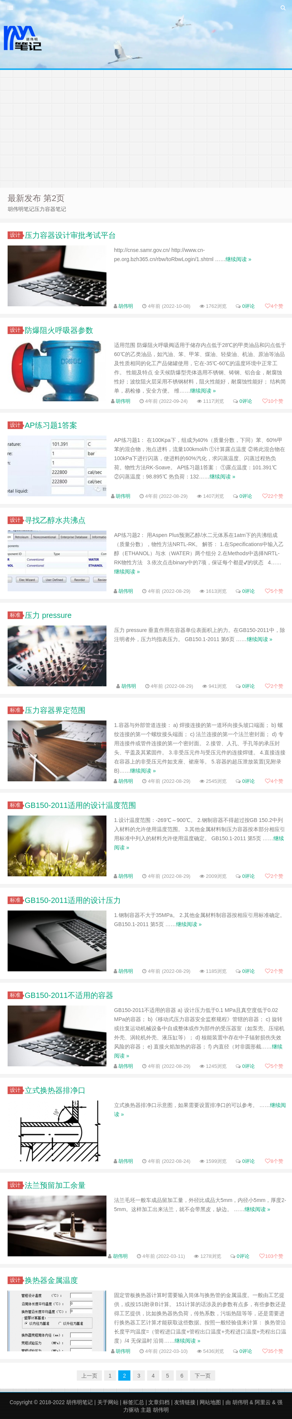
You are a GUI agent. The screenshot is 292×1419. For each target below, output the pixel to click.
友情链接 (184, 1402)
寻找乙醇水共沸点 (55, 520)
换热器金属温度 (51, 1280)
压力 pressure (48, 615)
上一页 (89, 1376)
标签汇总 (133, 1402)
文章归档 (159, 1402)
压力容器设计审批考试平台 (70, 235)
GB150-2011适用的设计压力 (73, 900)
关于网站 (108, 1402)
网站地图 (210, 1402)
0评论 (248, 306)
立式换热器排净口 (55, 1090)
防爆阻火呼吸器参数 (59, 330)
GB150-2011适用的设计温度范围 (80, 805)
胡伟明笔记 (79, 1402)
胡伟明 (125, 306)
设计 (16, 235)
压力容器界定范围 (55, 710)
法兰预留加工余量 (55, 1185)
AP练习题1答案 (51, 425)
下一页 (203, 1376)
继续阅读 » (238, 259)
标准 (16, 615)
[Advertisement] (146, 127)
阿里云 (263, 1402)
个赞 (274, 306)
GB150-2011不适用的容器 (69, 995)
